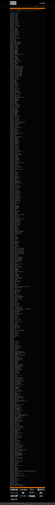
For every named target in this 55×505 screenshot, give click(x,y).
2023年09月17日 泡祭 (13, 204)
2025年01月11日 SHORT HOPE (14, 98)
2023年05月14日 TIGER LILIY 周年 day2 (15, 223)
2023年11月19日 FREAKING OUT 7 (14, 187)
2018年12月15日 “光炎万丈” (13, 439)
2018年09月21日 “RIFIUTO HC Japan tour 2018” (16, 458)
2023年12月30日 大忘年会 (13, 179)
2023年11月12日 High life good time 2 (15, 188)
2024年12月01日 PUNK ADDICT (14, 108)
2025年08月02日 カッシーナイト (14, 55)
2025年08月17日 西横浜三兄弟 (14, 52)
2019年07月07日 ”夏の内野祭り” (14, 394)
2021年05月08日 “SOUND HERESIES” (15, 314)
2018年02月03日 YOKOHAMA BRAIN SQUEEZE (16, 484)
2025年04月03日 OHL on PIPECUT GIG (15, 88)
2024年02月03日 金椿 (13, 170)
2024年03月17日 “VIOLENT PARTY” (14, 163)
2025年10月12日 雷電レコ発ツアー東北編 (15, 43)
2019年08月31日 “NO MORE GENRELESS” (15, 383)
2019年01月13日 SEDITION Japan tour (15, 429)
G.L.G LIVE (25, 9)
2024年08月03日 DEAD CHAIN (14, 134)
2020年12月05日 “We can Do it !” (14, 331)
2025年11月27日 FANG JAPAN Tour (14, 35)
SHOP (24, 6)
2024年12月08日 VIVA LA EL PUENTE (15, 106)
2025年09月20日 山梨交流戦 (13, 46)
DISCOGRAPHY (36, 6)
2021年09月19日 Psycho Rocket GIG (15, 303)
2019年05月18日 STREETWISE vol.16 (15, 405)
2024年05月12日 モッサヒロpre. (14, 152)
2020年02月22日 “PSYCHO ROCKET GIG (15, 348)
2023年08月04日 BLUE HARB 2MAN (14, 207)
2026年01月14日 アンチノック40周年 (14, 26)
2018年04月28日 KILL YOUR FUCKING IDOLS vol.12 (17, 473)
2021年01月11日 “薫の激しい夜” (14, 324)
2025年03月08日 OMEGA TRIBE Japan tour (15, 92)
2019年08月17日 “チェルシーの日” (14, 385)
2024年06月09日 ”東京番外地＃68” (14, 143)
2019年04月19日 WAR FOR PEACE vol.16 (15, 412)
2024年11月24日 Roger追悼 (13, 109)
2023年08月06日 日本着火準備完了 (14, 206)
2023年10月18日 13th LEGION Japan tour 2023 (16, 197)
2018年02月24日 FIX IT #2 (13, 482)
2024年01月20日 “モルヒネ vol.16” (14, 172)
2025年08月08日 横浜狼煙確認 (14, 53)
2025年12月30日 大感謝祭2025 (14, 29)
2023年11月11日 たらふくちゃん (14, 189)
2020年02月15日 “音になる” (13, 349)
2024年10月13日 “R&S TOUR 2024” (14, 118)
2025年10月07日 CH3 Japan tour (14, 45)
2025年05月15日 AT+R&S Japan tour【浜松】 (16, 74)
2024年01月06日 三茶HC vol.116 (14, 177)
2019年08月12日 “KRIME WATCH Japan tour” (16, 386)
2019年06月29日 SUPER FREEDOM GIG (15, 395)
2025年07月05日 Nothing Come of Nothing (15, 61)
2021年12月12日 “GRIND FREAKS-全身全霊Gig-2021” (17, 296)
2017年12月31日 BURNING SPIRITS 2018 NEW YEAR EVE (17, 485)
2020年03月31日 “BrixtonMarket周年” (15, 341)
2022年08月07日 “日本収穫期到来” (14, 269)
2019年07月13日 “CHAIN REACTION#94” (15, 393)
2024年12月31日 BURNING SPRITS (14, 100)
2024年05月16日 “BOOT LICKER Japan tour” (16, 151)
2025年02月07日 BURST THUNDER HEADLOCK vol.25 (17, 97)
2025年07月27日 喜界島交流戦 (14, 56)
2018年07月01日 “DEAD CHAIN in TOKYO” (15, 465)
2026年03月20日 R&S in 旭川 (14, 17)
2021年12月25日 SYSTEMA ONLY (14, 294)
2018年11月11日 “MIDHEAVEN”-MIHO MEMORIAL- (16, 446)
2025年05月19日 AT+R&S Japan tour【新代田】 (16, 70)
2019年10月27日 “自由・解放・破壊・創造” (15, 367)
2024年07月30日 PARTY (13, 135)
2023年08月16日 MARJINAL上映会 (14, 205)
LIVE (18, 6)
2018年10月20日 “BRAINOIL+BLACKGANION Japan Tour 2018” (18, 449)
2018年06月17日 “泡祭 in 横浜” (14, 467)
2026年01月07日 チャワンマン (14, 27)
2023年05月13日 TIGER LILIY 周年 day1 (15, 224)
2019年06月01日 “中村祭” (13, 403)
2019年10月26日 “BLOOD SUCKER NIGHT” (15, 368)
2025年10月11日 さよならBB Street (14, 44)
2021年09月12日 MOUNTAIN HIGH (14, 304)
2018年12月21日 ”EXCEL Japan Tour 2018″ (15, 437)
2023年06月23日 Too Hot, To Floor (14, 216)
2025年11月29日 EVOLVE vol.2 (14, 34)
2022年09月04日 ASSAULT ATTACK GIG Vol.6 (16, 267)
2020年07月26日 (12, 338)
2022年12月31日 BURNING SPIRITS (14, 241)
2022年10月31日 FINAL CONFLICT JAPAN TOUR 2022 (17, 250)
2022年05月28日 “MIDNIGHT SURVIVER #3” (16, 278)
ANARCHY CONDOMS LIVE (18, 9)
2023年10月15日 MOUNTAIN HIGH (14, 198)
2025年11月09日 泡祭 (13, 36)
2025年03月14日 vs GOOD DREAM (14, 90)
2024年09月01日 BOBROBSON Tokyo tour (15, 127)
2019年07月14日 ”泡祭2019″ (13, 392)
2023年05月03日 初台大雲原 (13, 226)
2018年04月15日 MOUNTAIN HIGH (14, 474)
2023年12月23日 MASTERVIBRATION (15, 181)
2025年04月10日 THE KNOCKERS (14, 83)
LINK (23, 503)
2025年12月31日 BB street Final (14, 28)
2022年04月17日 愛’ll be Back (14, 285)
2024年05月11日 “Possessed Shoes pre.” (15, 153)
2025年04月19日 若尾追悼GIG (14, 82)
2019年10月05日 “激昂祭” (13, 374)
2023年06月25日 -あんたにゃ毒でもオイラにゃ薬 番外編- (17, 214)
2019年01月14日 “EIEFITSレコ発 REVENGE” (16, 428)
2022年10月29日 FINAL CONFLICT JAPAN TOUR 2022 (17, 252)
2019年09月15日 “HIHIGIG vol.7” (14, 376)
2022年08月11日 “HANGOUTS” (14, 268)
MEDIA (30, 6)
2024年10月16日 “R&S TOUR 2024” (14, 115)
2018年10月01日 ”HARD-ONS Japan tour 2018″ (16, 455)
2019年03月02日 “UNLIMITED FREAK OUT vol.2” (16, 420)
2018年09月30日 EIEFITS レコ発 (14, 456)
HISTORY (14, 503)
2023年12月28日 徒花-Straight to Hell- (15, 180)
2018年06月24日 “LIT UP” (13, 466)
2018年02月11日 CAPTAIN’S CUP (14, 483)
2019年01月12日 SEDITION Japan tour (15, 430)
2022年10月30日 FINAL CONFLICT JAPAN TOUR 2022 (17, 251)
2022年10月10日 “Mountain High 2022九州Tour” (16, 258)
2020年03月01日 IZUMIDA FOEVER (14, 347)
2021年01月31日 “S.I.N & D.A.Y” (14, 322)
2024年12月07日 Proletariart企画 (14, 107)
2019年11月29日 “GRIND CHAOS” (14, 360)
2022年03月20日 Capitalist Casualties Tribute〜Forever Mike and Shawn (19, 286)
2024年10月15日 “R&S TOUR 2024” (14, 116)
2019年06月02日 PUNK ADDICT (14, 402)
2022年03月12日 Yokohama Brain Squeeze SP (16, 287)
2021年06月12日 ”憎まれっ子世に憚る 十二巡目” (16, 313)
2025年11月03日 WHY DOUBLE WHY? (15, 37)
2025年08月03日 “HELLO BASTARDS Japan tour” (16, 54)
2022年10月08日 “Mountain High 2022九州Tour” (16, 260)
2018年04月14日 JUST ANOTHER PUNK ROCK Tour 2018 (17, 475)
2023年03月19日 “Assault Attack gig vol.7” (15, 233)
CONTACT (42, 6)
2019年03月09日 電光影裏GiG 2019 (14, 419)
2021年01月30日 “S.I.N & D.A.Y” (14, 323)
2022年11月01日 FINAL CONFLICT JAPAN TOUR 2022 (17, 249)
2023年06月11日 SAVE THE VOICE (14, 217)
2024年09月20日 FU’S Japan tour (14, 124)
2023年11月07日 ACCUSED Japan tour (15, 190)
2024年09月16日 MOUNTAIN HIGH (14, 125)
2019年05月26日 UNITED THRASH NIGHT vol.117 (16, 404)
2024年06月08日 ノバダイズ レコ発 (14, 144)
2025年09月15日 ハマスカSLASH (14, 47)
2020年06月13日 (12, 340)
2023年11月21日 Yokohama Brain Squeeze (15, 186)
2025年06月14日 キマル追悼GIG (14, 63)
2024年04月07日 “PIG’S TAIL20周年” (15, 160)
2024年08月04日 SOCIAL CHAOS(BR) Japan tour (16, 133)
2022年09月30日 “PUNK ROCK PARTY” (15, 261)
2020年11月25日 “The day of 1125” (14, 332)
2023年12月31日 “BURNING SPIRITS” (15, 178)
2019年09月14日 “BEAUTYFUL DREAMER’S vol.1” (16, 377)
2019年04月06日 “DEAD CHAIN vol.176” (15, 413)
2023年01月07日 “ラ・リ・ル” (14, 240)
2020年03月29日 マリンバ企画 (14, 342)
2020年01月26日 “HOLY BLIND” (14, 350)
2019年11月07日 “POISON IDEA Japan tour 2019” (16, 366)
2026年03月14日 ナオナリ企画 (14, 18)
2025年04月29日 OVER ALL (13, 80)
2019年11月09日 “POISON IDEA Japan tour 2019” (16, 365)
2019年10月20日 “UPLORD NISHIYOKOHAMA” (16, 369)
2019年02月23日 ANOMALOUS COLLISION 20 (16, 421)
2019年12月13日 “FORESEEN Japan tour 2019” (16, 357)
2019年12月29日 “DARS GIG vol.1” (14, 356)
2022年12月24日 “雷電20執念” (14, 243)
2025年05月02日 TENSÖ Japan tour (14, 79)
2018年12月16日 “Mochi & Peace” (14, 438)
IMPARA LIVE (30, 9)
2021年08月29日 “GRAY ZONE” (14, 305)
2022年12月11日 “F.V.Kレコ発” (14, 244)
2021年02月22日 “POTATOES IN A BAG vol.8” (16, 321)
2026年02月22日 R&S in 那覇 (14, 19)
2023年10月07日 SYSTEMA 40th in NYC (15, 199)
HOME (13, 6)
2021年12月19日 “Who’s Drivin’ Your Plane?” (16, 295)
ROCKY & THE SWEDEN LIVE (38, 9)
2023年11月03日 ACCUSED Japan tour (15, 195)
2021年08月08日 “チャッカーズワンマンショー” (16, 306)
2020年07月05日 (12, 339)
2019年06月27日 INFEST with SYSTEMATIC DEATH (16, 396)
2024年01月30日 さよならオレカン (14, 171)
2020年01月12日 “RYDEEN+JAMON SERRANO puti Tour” (17, 351)
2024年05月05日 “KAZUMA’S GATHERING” (15, 154)
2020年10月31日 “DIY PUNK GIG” (14, 333)
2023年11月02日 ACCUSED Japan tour (15, 196)
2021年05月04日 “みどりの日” (14, 315)
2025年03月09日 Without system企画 (15, 91)
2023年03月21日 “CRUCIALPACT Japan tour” (16, 232)
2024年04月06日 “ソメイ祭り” (14, 161)
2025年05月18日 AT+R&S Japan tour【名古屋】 (16, 71)
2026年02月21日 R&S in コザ (14, 20)
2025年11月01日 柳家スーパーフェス (14, 38)
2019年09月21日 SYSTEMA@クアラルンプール (16, 375)
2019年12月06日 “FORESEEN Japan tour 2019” (16, 359)
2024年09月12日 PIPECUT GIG (14, 126)
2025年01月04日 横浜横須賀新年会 (14, 99)
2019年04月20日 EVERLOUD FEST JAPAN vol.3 (16, 410)
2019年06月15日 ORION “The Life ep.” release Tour (17, 401)
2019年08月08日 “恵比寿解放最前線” (14, 387)
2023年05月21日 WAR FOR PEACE (14, 222)
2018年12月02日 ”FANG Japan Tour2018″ (15, 440)
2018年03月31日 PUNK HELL (14, 476)
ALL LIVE (11, 9)
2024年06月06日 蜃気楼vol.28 (14, 145)
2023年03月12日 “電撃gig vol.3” (14, 234)
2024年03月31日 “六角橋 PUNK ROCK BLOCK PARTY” (17, 162)
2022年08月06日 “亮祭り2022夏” (14, 270)
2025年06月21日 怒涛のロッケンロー (14, 62)
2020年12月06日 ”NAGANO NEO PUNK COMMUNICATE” (17, 330)
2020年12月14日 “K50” (13, 329)
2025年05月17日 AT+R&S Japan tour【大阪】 (16, 72)
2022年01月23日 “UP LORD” (14, 288)
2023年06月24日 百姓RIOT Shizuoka (14, 215)
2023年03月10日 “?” (12, 235)
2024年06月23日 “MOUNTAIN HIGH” (15, 142)
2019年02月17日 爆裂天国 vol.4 (14, 422)
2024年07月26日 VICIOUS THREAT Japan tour (16, 136)
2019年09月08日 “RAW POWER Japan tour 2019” (16, 378)
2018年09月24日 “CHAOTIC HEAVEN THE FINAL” (16, 457)
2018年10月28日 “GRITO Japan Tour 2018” (15, 447)
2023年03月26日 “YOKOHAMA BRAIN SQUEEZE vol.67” (17, 231)
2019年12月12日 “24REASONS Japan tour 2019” (16, 358)
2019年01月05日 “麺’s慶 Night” (14, 431)
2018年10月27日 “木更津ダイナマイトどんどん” (16, 448)
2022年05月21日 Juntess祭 (13, 279)
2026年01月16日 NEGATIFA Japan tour (15, 25)
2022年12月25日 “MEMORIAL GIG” (14, 242)
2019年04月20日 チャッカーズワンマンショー (15, 411)
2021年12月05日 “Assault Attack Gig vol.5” (16, 297)
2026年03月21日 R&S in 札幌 (14, 16)
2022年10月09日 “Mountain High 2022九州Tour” (16, 259)
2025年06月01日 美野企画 (13, 64)
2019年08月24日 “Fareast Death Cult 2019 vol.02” (16, 384)
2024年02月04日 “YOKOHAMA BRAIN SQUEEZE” (16, 169)
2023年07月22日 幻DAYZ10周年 (14, 208)
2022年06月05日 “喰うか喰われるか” (14, 276)
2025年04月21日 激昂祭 (13, 81)
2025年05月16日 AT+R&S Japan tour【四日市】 (16, 73)
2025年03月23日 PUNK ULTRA (14, 89)
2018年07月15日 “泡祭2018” (13, 464)
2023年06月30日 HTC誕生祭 (13, 213)
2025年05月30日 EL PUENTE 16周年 (14, 65)
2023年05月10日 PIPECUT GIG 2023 (14, 225)
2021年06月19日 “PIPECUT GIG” (14, 312)
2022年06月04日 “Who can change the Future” (16, 277)
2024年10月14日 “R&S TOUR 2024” (14, 117)
